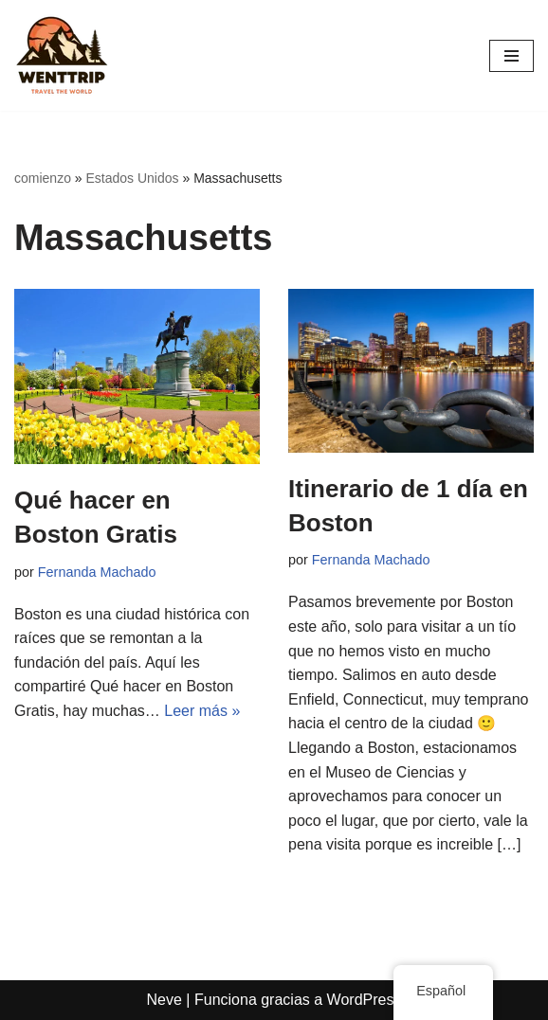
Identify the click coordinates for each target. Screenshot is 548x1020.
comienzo (42, 178)
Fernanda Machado (97, 572)
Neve (164, 1000)
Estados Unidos (132, 178)
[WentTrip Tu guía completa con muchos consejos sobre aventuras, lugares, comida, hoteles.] (61, 55)
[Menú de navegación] (511, 56)
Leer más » (202, 711)
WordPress (364, 1000)
